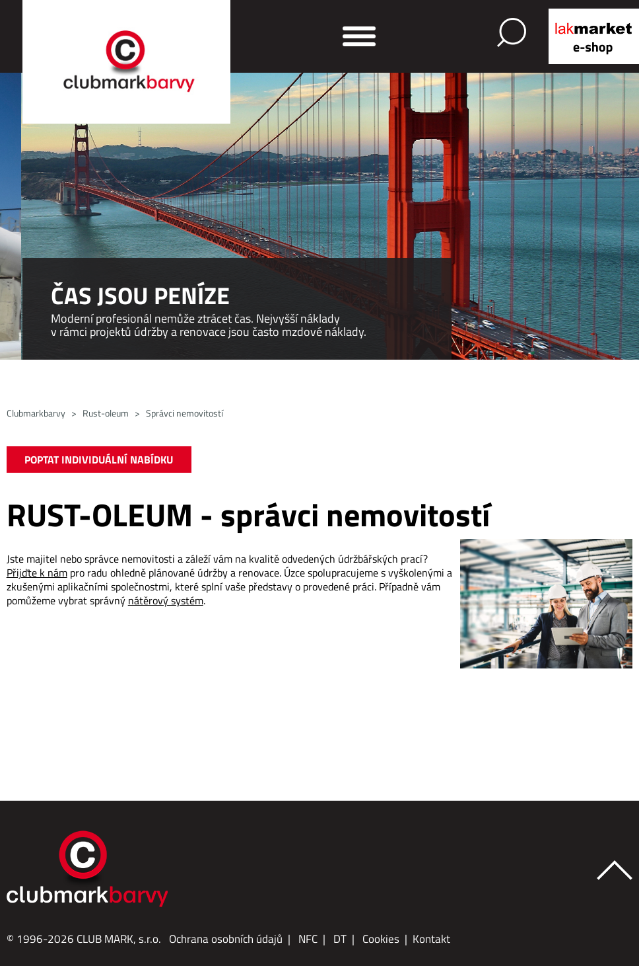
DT (340, 938)
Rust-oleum (106, 413)
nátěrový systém (165, 600)
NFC (308, 938)
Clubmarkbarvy (36, 413)
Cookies (380, 938)
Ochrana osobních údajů (226, 938)
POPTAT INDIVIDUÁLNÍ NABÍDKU (98, 459)
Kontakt (431, 938)
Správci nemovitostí (184, 413)
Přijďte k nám (37, 573)
